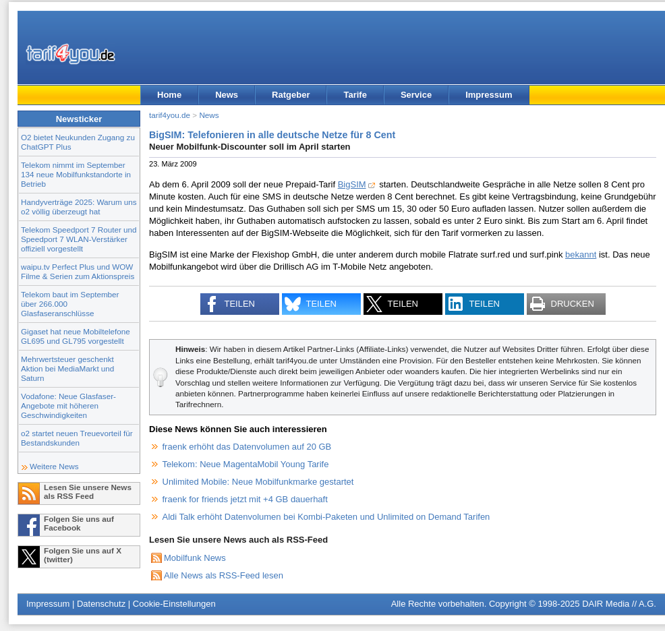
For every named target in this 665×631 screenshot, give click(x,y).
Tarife (354, 95)
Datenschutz (101, 604)
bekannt (580, 254)
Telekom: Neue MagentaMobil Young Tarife (246, 464)
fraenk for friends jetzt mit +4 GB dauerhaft (245, 499)
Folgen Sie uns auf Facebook (79, 523)
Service (416, 95)
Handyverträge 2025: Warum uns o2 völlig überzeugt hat (79, 207)
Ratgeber (291, 95)
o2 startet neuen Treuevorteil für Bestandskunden (77, 438)
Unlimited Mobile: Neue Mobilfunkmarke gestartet (258, 482)
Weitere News (54, 466)
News (226, 95)
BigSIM (352, 184)
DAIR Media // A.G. (619, 604)
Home (169, 95)
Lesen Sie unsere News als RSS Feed (88, 491)
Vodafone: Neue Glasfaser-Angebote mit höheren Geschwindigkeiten (68, 405)
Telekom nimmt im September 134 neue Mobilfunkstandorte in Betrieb (76, 174)
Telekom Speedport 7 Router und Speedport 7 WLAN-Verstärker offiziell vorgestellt (79, 239)
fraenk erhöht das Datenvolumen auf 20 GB (247, 447)
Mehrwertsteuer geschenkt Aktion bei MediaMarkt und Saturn (67, 368)
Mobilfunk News (195, 558)
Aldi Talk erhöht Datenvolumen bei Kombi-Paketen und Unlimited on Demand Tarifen (326, 517)
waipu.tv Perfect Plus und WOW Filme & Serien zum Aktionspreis (77, 271)
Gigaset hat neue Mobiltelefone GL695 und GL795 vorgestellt (75, 336)
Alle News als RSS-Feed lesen (223, 575)
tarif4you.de (169, 115)
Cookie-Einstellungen (174, 604)
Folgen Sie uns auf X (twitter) (82, 555)
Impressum (488, 95)
